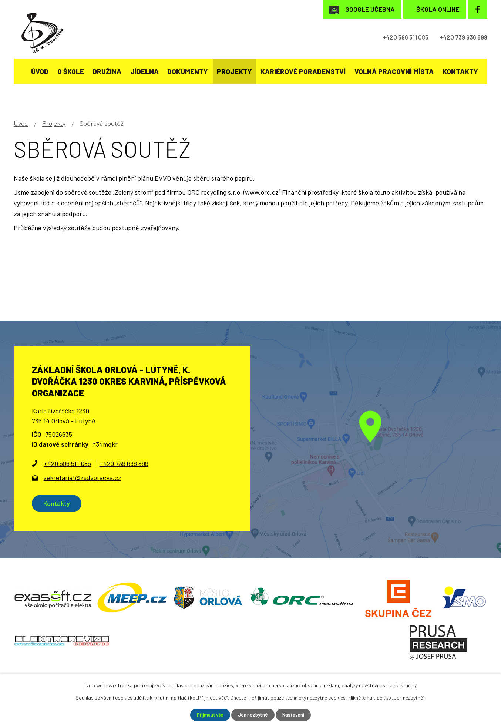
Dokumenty (187, 71)
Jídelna (144, 71)
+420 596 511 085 (390, 37)
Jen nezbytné (253, 714)
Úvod (39, 71)
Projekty (234, 71)
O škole (70, 71)
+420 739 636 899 (458, 37)
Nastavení (296, 714)
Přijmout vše (207, 714)
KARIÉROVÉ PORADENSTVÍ (303, 71)
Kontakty (460, 71)
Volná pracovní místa (394, 71)
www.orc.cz (262, 192)
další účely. (405, 684)
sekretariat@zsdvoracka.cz (82, 477)
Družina (107, 71)
